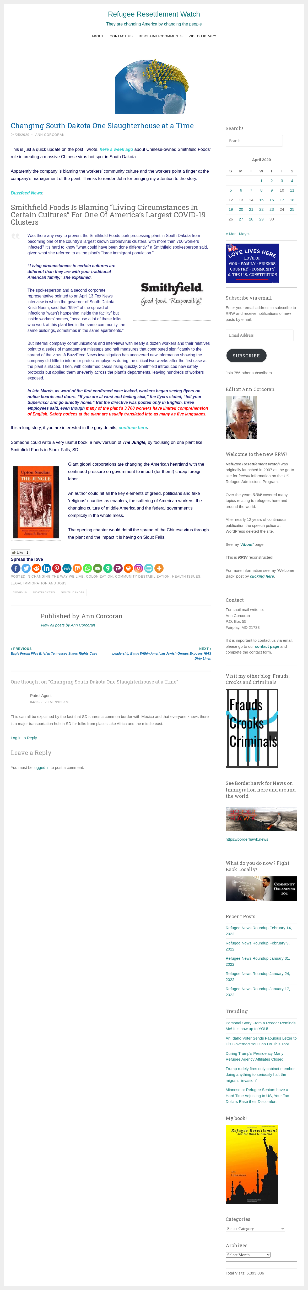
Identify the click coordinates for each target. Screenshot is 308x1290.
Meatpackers (44, 592)
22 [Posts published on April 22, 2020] (261, 209)
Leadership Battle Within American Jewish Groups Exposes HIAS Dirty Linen (161, 653)
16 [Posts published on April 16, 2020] (271, 200)
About (97, 36)
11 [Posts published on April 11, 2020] (292, 190)
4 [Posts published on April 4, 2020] (292, 180)
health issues (186, 576)
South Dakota (72, 592)
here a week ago (116, 149)
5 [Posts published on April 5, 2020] (231, 190)
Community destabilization (142, 576)
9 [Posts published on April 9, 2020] (272, 190)
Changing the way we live (57, 576)
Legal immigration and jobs (39, 583)
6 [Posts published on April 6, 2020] (241, 190)
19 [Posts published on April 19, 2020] (231, 209)
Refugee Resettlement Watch (154, 14)
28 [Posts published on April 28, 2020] (251, 219)
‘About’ (246, 544)
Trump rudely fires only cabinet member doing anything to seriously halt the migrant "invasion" (260, 1074)
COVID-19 (20, 592)
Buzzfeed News (26, 193)
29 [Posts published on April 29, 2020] (261, 219)
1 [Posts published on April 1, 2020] (261, 180)
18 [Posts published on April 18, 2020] (292, 200)
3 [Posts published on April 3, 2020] (282, 180)
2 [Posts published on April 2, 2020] (272, 180)
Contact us (121, 36)
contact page (267, 646)
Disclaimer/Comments (161, 36)
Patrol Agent (41, 695)
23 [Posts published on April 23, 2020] (271, 209)
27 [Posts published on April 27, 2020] (241, 219)
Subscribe (246, 356)
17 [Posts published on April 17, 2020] (282, 200)
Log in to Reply (24, 738)
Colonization (99, 576)
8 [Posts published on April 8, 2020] (261, 190)
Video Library (202, 36)
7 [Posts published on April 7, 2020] (251, 190)
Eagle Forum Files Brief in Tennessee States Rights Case (61, 650)
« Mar (231, 234)
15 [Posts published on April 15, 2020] (261, 200)
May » (244, 234)
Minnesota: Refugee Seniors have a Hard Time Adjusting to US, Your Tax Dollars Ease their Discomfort (257, 1095)
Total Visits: (236, 1273)
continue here (133, 427)
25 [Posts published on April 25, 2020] (292, 209)
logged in (42, 767)
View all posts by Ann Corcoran (68, 625)
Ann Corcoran (50, 135)
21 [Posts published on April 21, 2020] (251, 209)
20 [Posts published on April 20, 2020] (241, 209)
